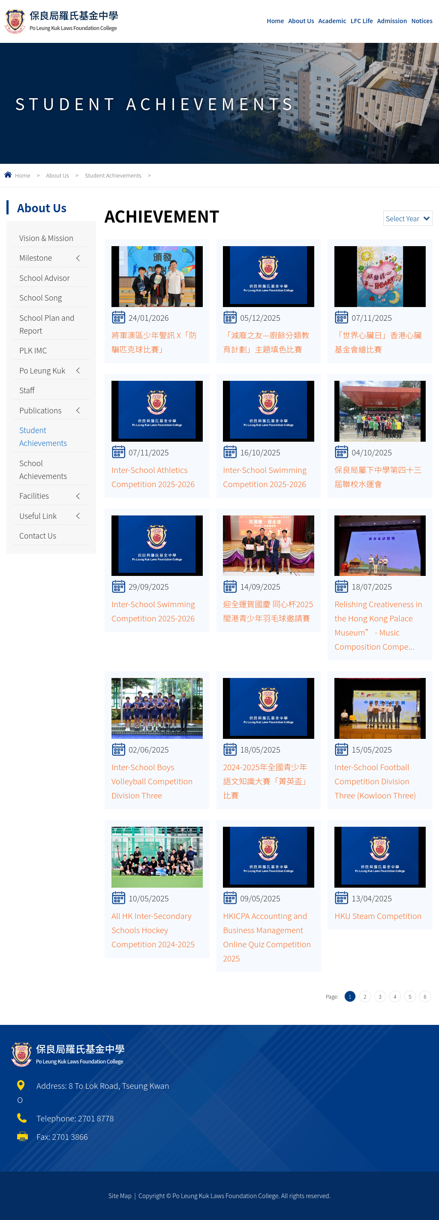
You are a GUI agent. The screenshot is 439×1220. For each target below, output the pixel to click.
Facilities (35, 526)
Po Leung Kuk (43, 392)
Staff (27, 413)
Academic (332, 20)
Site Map (120, 1195)
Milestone (36, 273)
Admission (392, 20)
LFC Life (362, 20)
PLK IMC (33, 371)
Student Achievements (113, 175)
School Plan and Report (40, 343)
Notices (422, 20)
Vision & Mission (33, 245)
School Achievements (44, 498)
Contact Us (38, 568)
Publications (41, 434)
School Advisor (45, 294)
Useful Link (39, 547)
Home (275, 20)
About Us (301, 20)
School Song (41, 315)
